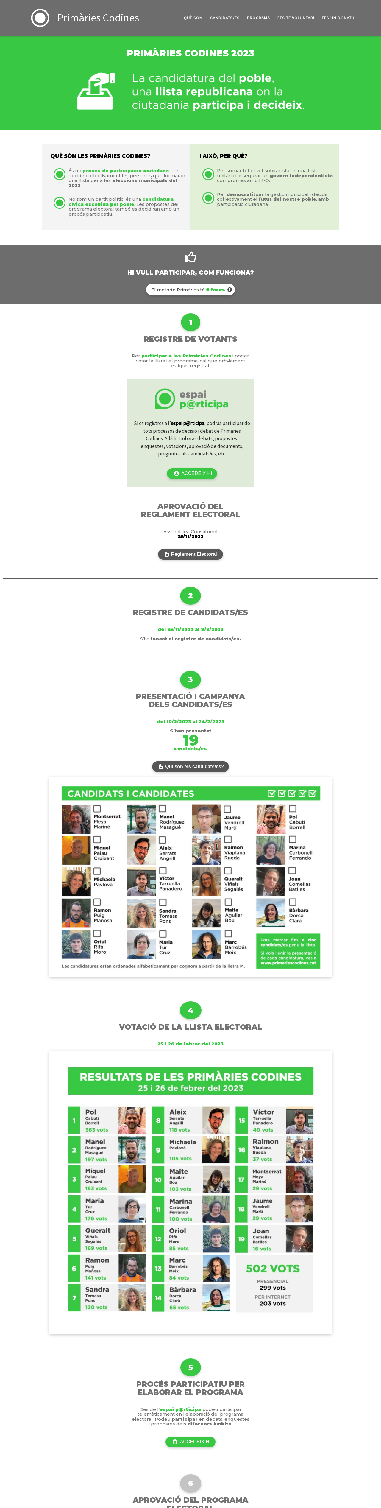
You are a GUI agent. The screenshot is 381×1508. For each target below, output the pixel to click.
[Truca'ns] (318, 1403)
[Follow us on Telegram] (364, 1403)
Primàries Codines (37, 1401)
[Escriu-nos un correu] (328, 1403)
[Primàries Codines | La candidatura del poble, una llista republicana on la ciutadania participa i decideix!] (40, 17)
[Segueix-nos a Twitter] (345, 1403)
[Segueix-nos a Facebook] (336, 1403)
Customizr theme (77, 1410)
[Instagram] (355, 1403)
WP (26, 1410)
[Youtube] (374, 1403)
